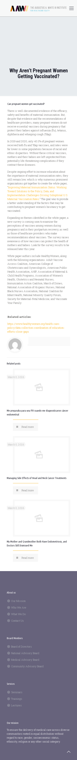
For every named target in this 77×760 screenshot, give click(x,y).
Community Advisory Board (27, 666)
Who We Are (18, 607)
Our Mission (18, 601)
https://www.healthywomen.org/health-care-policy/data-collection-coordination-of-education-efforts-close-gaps (36, 327)
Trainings (16, 699)
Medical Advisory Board (25, 660)
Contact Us (17, 620)
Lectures (16, 705)
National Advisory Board (25, 653)
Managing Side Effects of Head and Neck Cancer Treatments (36, 478)
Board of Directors (21, 646)
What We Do (18, 614)
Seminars (16, 692)
